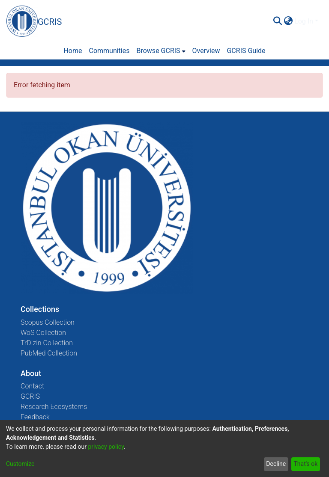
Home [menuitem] (72, 51)
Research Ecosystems (54, 407)
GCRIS (30, 396)
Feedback (35, 417)
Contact (32, 386)
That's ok (305, 463)
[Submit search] (277, 21)
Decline (276, 463)
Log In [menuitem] (303, 21)
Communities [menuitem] (109, 51)
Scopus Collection (48, 322)
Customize (20, 463)
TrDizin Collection (47, 343)
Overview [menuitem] (206, 51)
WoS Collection (43, 333)
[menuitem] (288, 21)
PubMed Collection (49, 353)
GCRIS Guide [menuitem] (246, 51)
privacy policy (106, 446)
